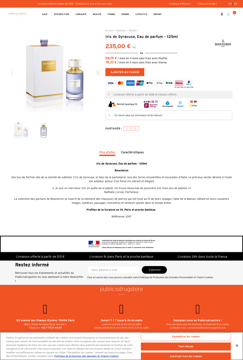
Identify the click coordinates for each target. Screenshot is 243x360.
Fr (230, 3)
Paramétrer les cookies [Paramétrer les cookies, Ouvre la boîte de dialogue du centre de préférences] (186, 336)
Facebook (127, 128)
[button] (179, 4)
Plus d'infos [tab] (107, 152)
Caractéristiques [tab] (132, 152)
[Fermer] (237, 345)
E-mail (135, 128)
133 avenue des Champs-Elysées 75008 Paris (45, 320)
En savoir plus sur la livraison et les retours (142, 115)
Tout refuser (185, 346)
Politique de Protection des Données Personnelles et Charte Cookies (176, 277)
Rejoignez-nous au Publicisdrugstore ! (197, 320)
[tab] (169, 115)
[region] (121, 346)
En (235, 3)
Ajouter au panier (124, 72)
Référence (118, 216)
